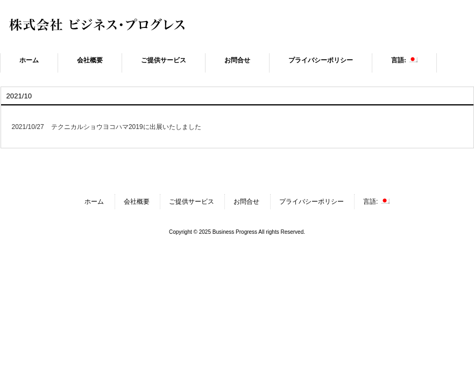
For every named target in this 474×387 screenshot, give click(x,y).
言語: (376, 201)
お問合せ (246, 201)
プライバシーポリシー (311, 201)
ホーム (94, 201)
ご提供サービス (191, 201)
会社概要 (137, 201)
